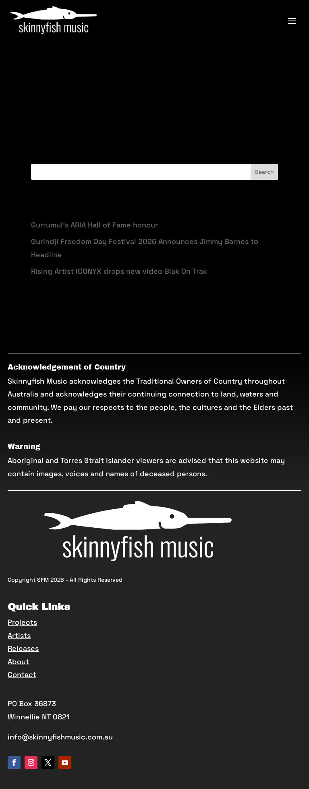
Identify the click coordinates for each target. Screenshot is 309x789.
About (18, 661)
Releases (23, 648)
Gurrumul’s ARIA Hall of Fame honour (94, 224)
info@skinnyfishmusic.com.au (60, 736)
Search (264, 172)
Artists (19, 635)
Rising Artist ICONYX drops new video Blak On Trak (119, 271)
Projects (22, 622)
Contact (22, 674)
